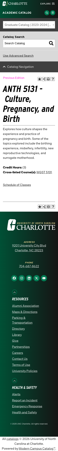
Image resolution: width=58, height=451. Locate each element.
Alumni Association (25, 306)
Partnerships (21, 347)
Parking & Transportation (22, 320)
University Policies (24, 371)
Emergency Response (27, 406)
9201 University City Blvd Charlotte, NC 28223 (29, 248)
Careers (17, 353)
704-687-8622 (29, 266)
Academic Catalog (16, 12)
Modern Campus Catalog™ (37, 448)
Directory (18, 329)
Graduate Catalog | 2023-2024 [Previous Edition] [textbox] (30, 25)
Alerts (16, 394)
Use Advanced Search (18, 56)
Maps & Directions (24, 312)
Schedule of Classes (17, 185)
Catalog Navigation (20, 67)
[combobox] (29, 25)
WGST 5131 (44, 172)
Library (17, 335)
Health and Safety (24, 412)
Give (15, 341)
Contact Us (20, 359)
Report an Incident (24, 400)
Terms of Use (21, 365)
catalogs (12, 439)
